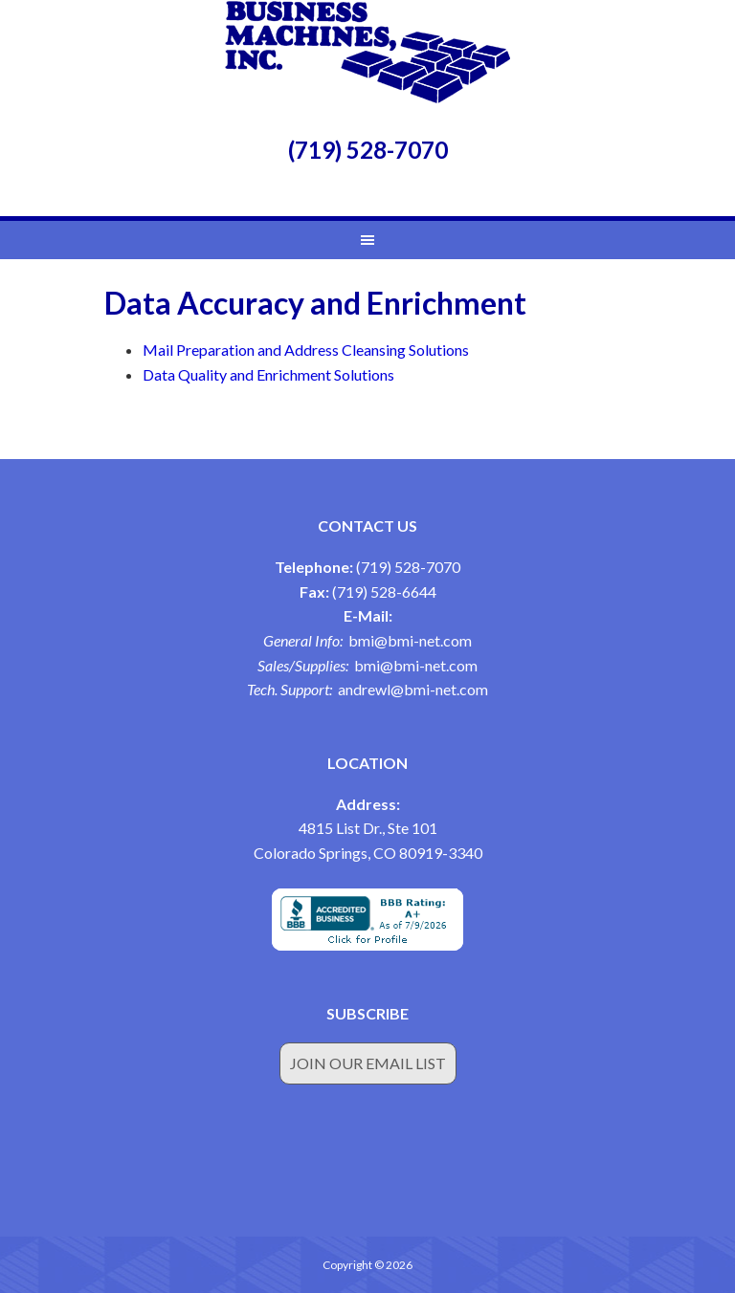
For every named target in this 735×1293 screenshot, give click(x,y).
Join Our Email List (368, 1063)
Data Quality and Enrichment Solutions (268, 374)
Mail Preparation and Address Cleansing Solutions (306, 349)
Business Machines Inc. (367, 52)
